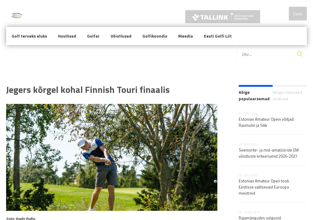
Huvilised (67, 36)
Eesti (297, 13)
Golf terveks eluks (29, 36)
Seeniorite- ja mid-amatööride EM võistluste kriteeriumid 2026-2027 (269, 153)
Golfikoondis (154, 36)
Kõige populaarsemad (254, 95)
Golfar (93, 36)
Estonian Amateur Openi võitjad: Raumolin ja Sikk (266, 122)
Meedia (185, 36)
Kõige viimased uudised (287, 95)
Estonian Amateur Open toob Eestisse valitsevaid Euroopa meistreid (264, 187)
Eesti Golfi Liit (218, 36)
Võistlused (121, 36)
